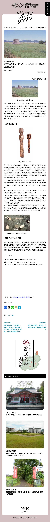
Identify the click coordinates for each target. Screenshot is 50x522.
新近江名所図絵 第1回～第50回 (21, 297)
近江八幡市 (11, 315)
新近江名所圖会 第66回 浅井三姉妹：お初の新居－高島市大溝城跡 (25, 490)
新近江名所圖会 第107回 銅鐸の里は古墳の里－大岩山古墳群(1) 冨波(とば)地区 (25, 452)
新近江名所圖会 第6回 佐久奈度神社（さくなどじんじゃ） (25, 413)
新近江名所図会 (13, 27)
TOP (5, 27)
